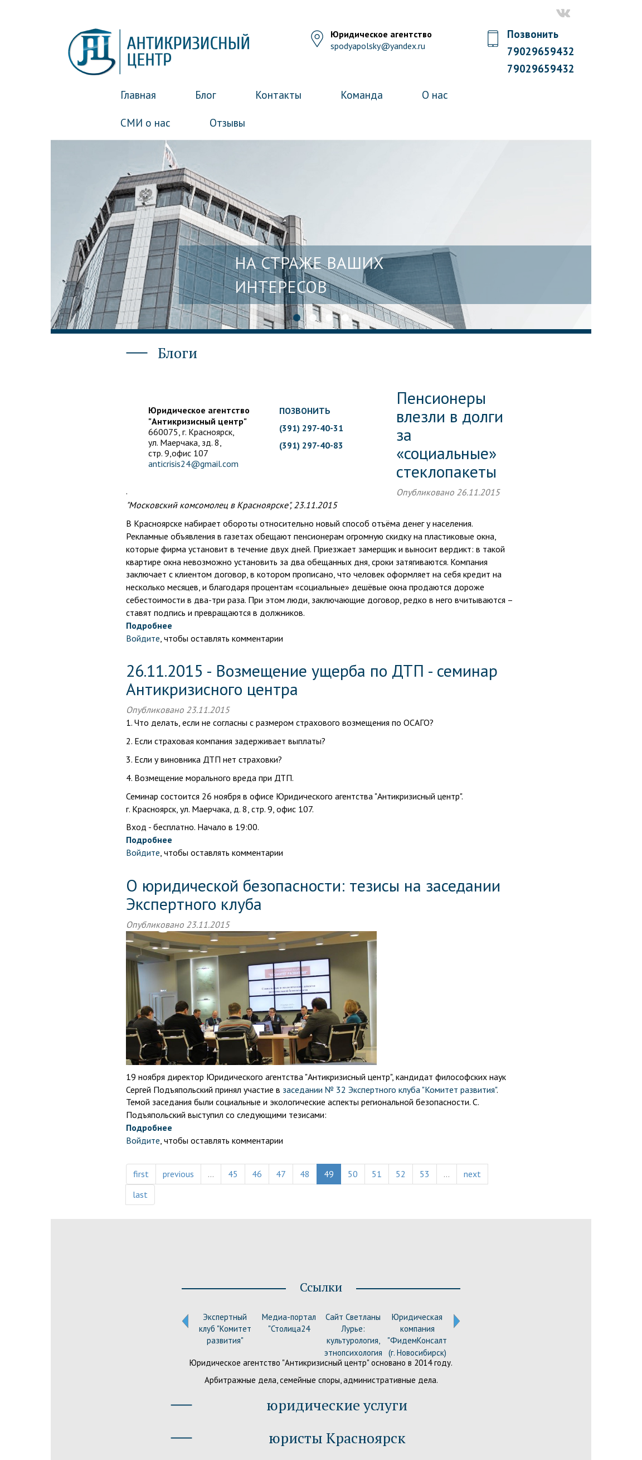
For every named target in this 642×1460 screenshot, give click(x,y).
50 (353, 1173)
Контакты (278, 95)
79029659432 (541, 51)
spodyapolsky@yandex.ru (377, 45)
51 (377, 1173)
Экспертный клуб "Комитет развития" (225, 1329)
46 (257, 1173)
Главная (138, 95)
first (141, 1173)
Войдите (143, 638)
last (140, 1194)
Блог (205, 95)
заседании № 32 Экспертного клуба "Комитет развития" (390, 1089)
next (472, 1173)
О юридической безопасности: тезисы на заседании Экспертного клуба (313, 894)
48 (305, 1173)
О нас (435, 95)
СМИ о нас (145, 122)
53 (425, 1173)
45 (233, 1173)
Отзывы (227, 122)
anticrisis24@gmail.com (193, 463)
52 (401, 1173)
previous (178, 1173)
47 (281, 1173)
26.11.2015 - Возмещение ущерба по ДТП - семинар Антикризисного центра (312, 679)
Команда (362, 95)
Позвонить (533, 34)
